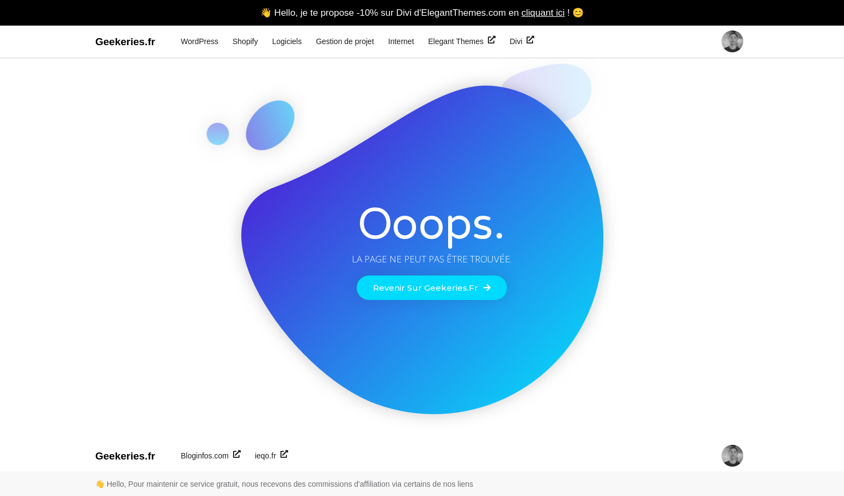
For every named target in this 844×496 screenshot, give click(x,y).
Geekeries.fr (125, 41)
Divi (522, 41)
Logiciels (287, 41)
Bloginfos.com (211, 455)
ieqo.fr (271, 455)
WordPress (199, 41)
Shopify (245, 41)
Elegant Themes (462, 41)
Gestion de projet (345, 41)
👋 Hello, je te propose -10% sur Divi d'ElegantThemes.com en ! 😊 (422, 13)
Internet (401, 41)
